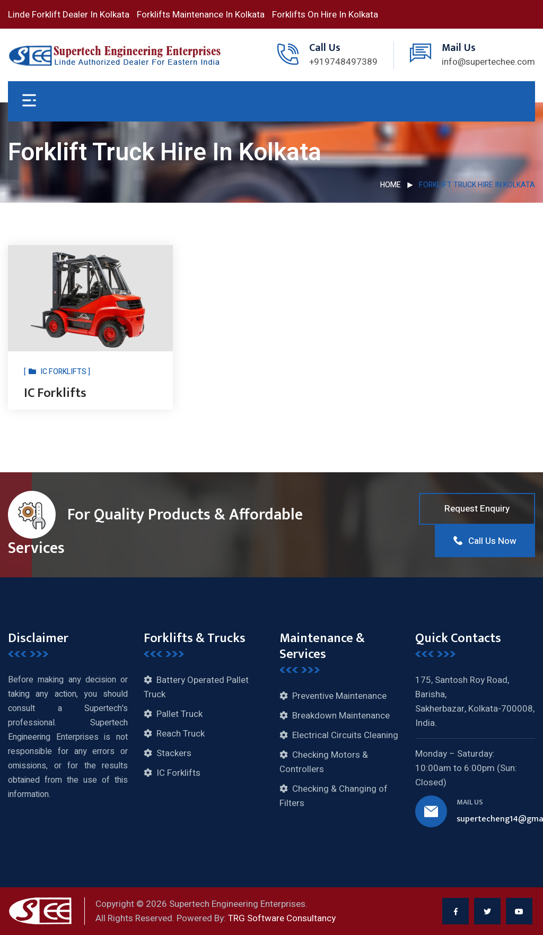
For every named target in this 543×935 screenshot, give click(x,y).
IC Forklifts (55, 393)
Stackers (173, 753)
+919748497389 (343, 61)
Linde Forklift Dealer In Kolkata (68, 14)
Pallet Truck (179, 714)
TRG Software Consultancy (282, 918)
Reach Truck (180, 733)
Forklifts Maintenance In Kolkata (201, 14)
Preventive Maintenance (339, 696)
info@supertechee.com (488, 61)
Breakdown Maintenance (341, 715)
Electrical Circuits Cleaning (345, 735)
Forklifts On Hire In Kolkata (325, 14)
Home (390, 185)
